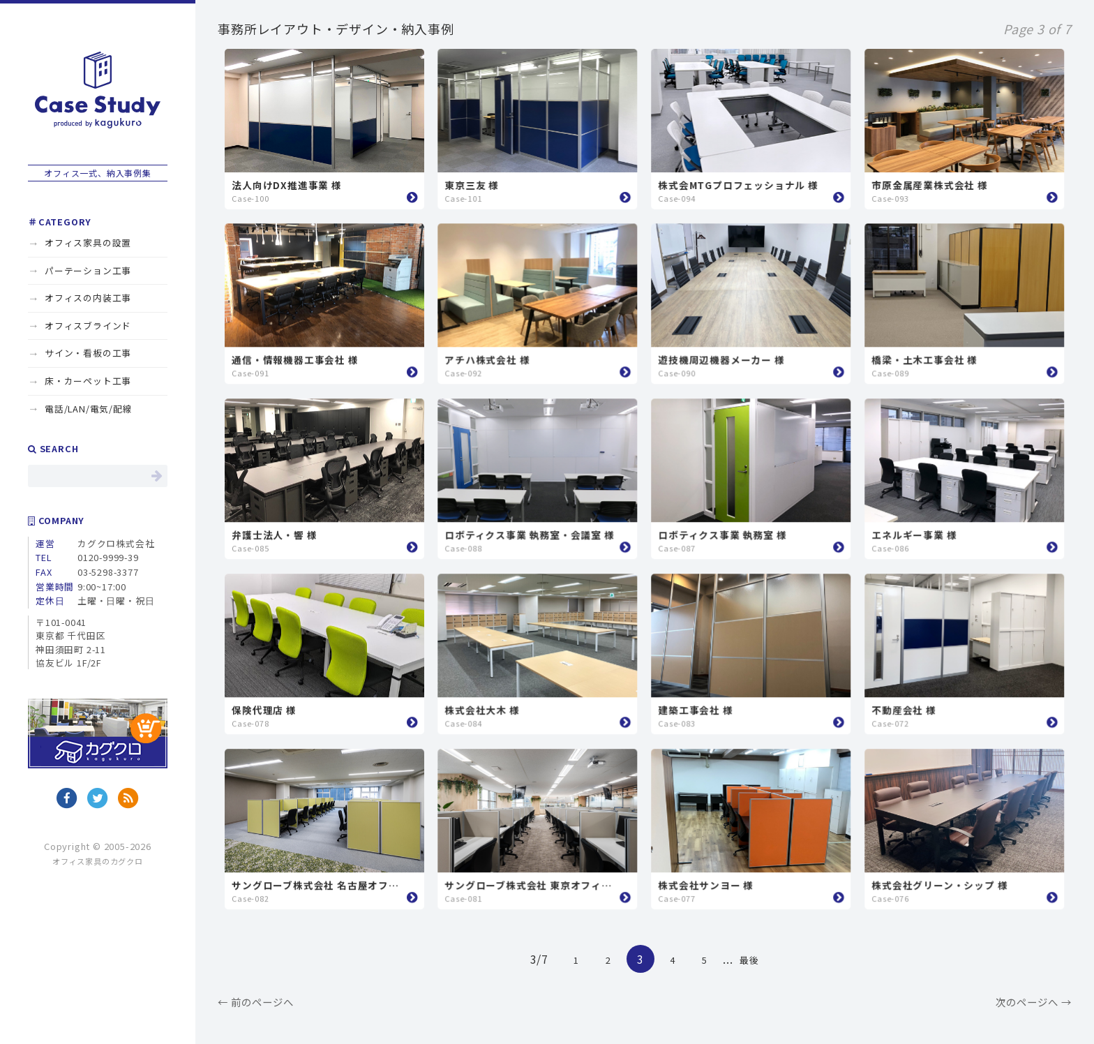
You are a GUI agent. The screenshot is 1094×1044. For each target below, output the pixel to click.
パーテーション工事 (88, 270)
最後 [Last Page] (749, 960)
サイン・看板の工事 (88, 352)
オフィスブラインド (88, 325)
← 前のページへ (256, 1001)
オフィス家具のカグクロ (97, 861)
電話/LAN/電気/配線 (89, 408)
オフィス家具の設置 (88, 242)
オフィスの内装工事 (88, 297)
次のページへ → (1034, 1001)
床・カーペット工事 (88, 380)
